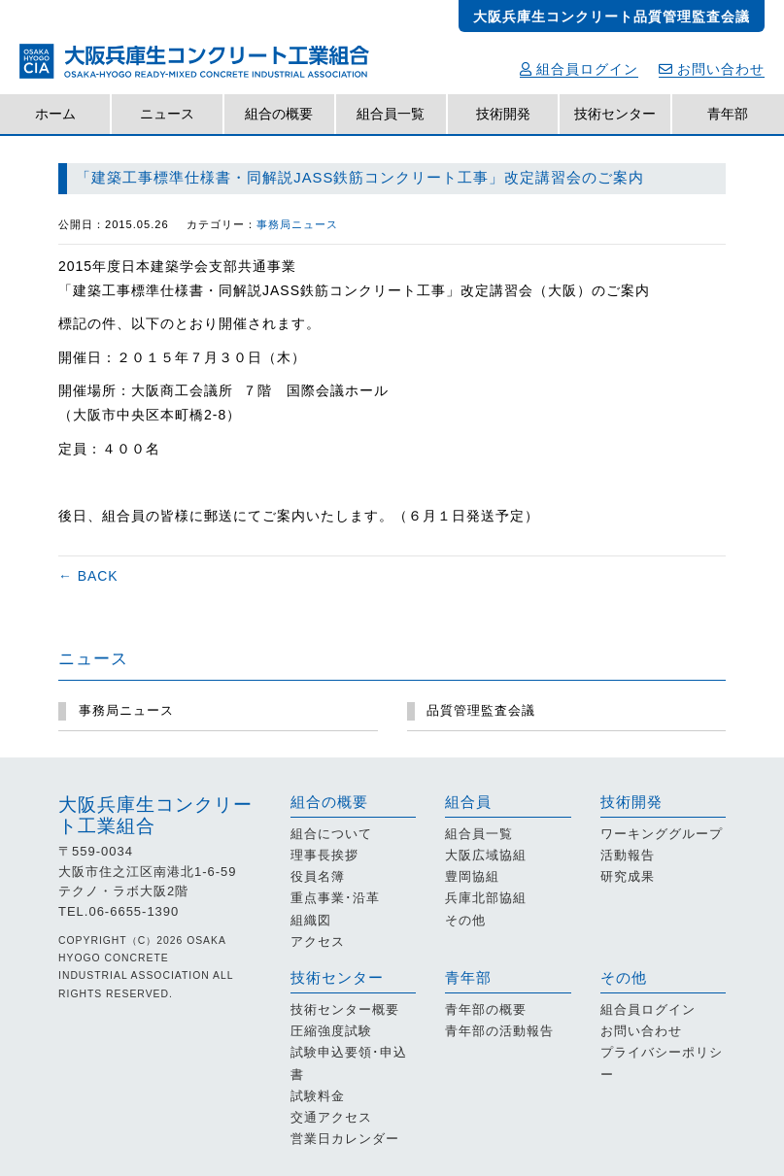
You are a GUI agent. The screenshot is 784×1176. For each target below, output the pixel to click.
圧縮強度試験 (331, 1031)
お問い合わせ (712, 69)
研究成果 (627, 876)
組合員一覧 (391, 113)
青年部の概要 (486, 1009)
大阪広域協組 (486, 855)
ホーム (55, 113)
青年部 (727, 113)
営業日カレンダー (344, 1138)
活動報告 (627, 855)
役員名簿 (317, 876)
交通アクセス (331, 1117)
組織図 (310, 920)
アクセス (317, 941)
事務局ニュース (297, 224)
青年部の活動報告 (499, 1031)
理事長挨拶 (324, 855)
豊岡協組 (472, 876)
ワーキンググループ (661, 833)
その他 (465, 920)
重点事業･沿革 (335, 897)
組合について (331, 833)
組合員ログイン (579, 69)
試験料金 (317, 1096)
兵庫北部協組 (486, 897)
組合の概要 (279, 113)
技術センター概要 (344, 1009)
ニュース (167, 113)
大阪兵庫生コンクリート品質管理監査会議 (611, 16)
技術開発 (503, 113)
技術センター (615, 113)
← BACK (88, 576)
